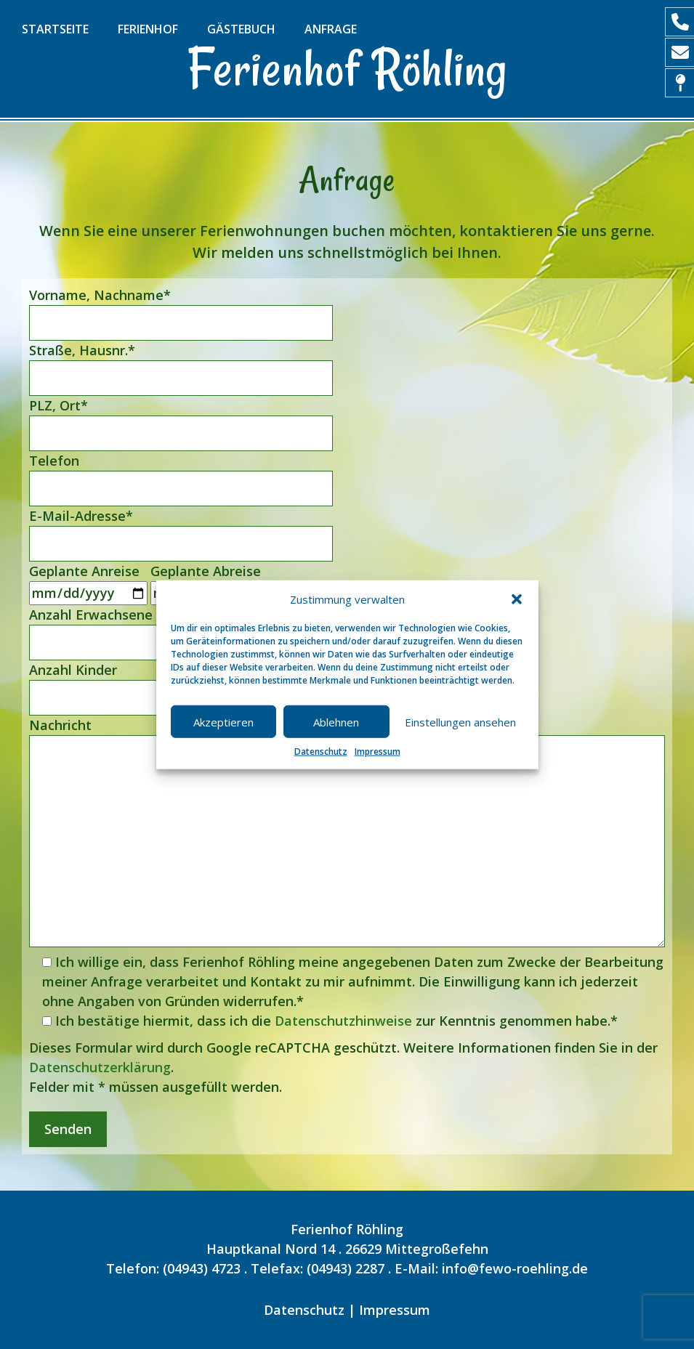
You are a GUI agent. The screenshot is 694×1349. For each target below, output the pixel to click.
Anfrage (330, 29)
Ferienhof (148, 29)
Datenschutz (320, 751)
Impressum (377, 751)
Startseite (55, 29)
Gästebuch (241, 29)
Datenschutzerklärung (100, 1067)
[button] (516, 599)
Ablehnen (336, 721)
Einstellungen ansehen (460, 721)
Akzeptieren (223, 721)
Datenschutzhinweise (343, 1020)
